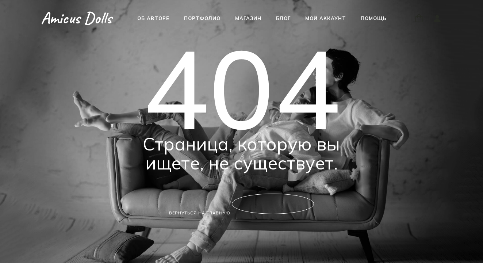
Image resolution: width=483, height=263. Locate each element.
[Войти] (437, 18)
